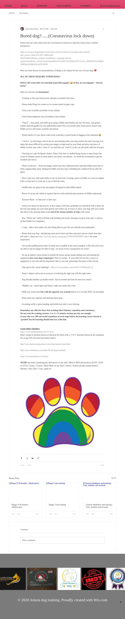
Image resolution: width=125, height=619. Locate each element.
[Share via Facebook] (21, 458)
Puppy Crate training (57, 505)
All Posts (12, 13)
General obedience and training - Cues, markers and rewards (99, 506)
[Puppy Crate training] (62, 491)
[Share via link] (38, 458)
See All (114, 478)
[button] (113, 13)
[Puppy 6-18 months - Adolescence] (25, 491)
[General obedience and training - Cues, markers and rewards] (99, 491)
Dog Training (23, 13)
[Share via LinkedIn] (33, 458)
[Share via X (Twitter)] (27, 458)
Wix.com (100, 600)
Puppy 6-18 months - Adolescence (20, 506)
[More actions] (103, 28)
